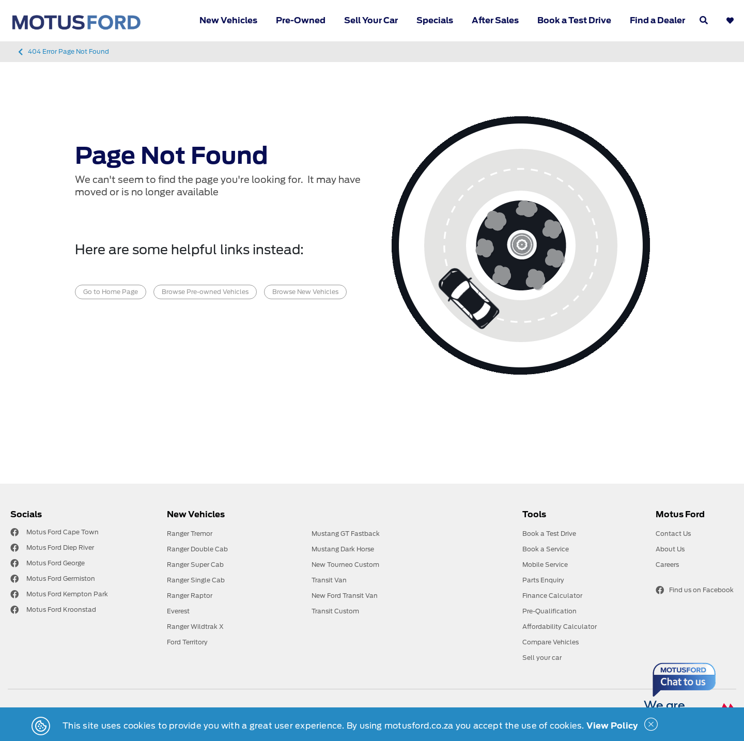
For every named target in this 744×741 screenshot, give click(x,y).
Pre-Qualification (549, 611)
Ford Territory (187, 642)
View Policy (612, 726)
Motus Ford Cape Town (62, 532)
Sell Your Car (371, 20)
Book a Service (545, 549)
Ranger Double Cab (197, 549)
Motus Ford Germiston (60, 578)
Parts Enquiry (543, 580)
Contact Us (673, 533)
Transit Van (329, 580)
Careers (667, 564)
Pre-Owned (301, 20)
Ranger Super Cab (195, 564)
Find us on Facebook (695, 590)
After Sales (495, 20)
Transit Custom (335, 611)
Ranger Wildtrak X (195, 626)
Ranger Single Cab (196, 580)
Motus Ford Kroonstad (61, 609)
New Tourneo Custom (345, 564)
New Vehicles (228, 20)
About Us (670, 549)
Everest (178, 611)
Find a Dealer (657, 20)
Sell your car (542, 657)
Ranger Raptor (189, 595)
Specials (434, 20)
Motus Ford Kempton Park (67, 594)
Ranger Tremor (189, 533)
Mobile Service (545, 564)
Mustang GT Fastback (346, 533)
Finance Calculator (552, 595)
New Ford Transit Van (345, 595)
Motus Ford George (55, 563)
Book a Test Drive (574, 20)
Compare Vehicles (550, 642)
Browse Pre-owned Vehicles (205, 292)
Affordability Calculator (559, 626)
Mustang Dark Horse (343, 549)
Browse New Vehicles (305, 292)
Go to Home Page (110, 292)
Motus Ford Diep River (60, 547)
